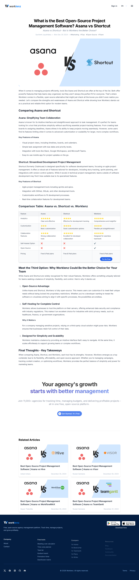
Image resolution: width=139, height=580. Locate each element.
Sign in (114, 6)
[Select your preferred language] (124, 6)
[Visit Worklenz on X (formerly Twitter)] (5, 571)
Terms (125, 571)
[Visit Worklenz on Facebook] (10, 571)
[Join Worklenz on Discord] (25, 571)
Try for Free (106, 259)
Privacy (132, 571)
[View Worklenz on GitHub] (20, 571)
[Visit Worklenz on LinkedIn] (15, 571)
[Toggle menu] (132, 6)
